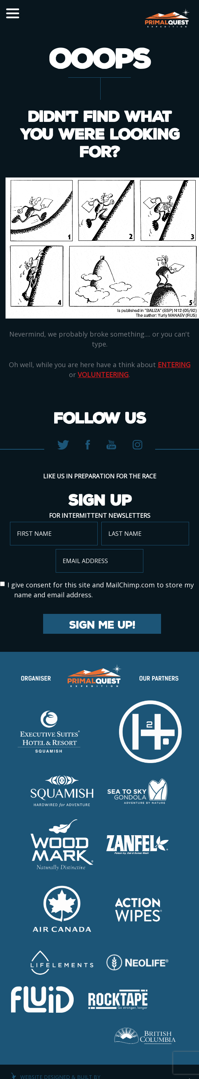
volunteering (103, 374)
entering (174, 364)
